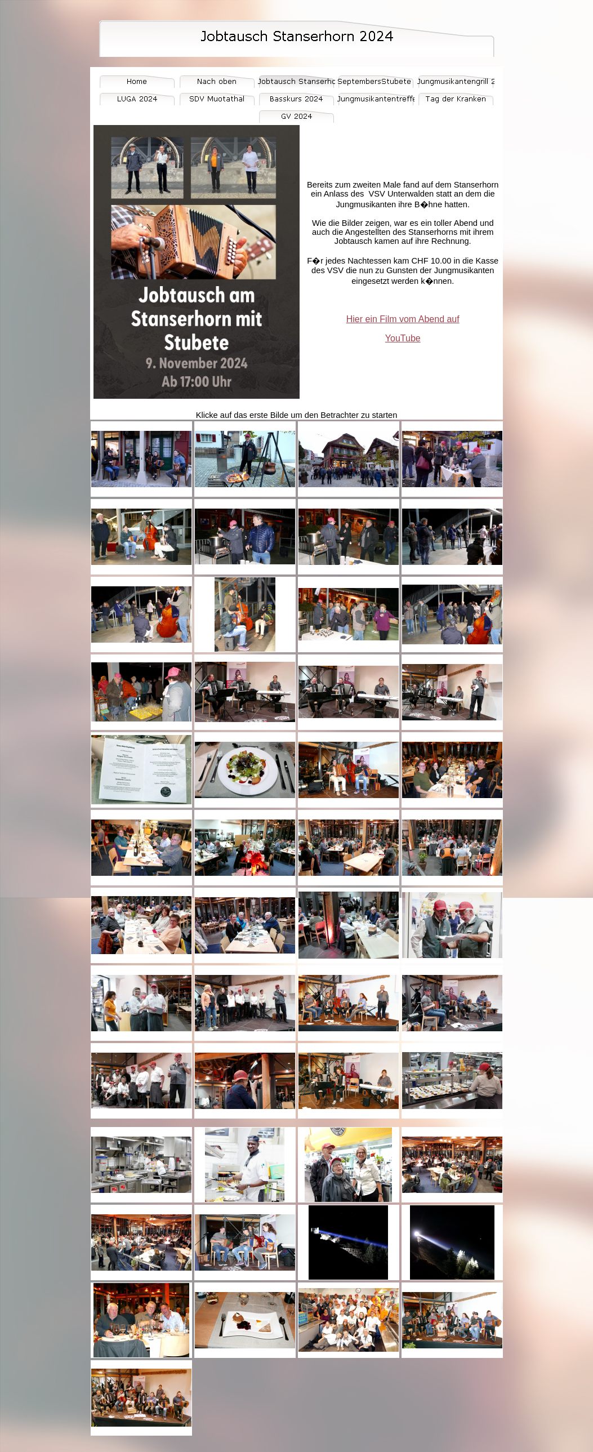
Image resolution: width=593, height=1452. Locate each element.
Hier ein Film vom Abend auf (403, 319)
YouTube (403, 338)
